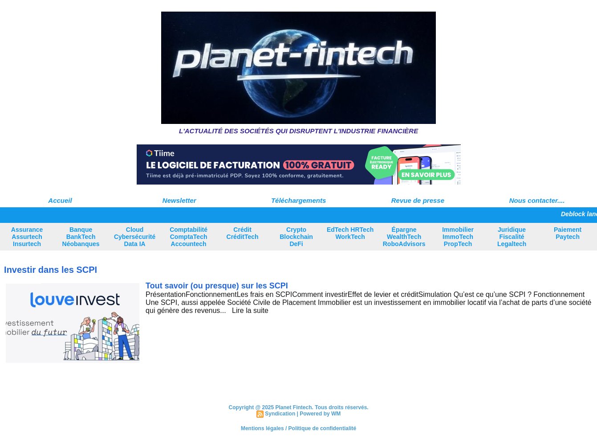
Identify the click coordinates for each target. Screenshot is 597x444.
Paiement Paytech (567, 233)
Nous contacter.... (537, 200)
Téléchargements (298, 200)
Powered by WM (320, 414)
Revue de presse (417, 200)
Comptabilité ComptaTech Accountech (188, 236)
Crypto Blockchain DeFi (296, 236)
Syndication (280, 414)
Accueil (60, 200)
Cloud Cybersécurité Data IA (134, 236)
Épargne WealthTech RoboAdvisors (404, 236)
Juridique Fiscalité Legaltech (511, 236)
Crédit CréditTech (243, 233)
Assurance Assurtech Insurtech (27, 236)
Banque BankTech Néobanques (81, 236)
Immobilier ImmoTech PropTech (458, 236)
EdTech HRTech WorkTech (350, 233)
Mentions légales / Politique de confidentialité (298, 428)
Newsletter (179, 200)
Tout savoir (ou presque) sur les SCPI (217, 285)
